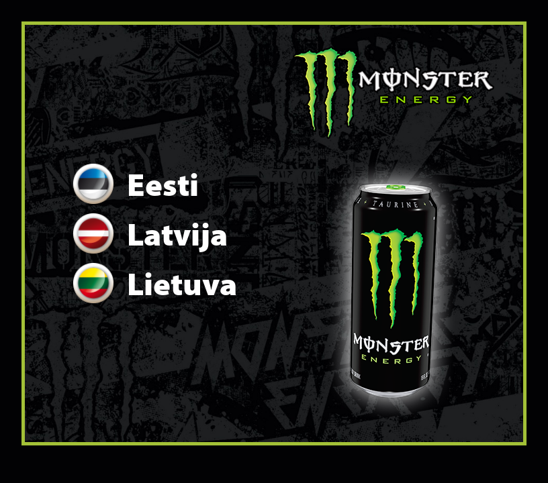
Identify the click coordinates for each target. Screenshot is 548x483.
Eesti (136, 184)
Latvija (150, 233)
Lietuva (155, 283)
